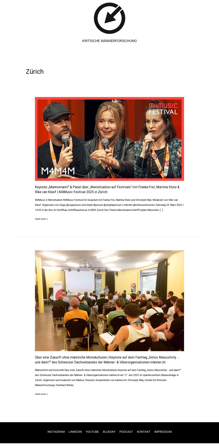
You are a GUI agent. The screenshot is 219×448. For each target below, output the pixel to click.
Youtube (92, 436)
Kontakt (145, 436)
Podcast (127, 436)
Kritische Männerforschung (109, 41)
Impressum (165, 436)
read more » (41, 218)
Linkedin (74, 436)
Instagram (54, 436)
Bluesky (109, 436)
